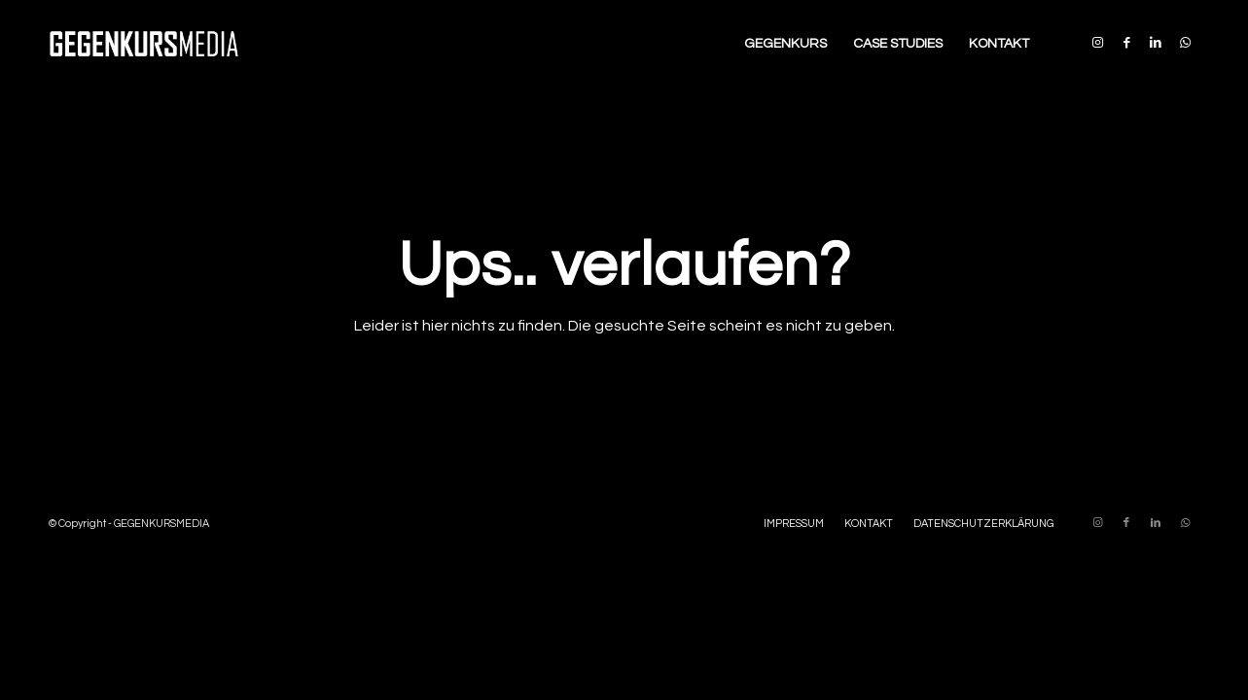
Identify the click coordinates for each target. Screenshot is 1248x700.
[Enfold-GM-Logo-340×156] (144, 44)
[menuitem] (785, 44)
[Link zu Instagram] (1097, 42)
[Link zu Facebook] (1126, 42)
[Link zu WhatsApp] (1184, 42)
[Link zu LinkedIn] (1155, 42)
